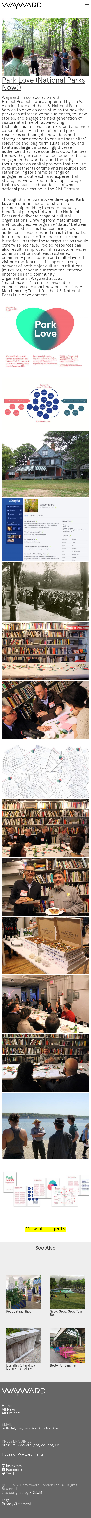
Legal (6, 1500)
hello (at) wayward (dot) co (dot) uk (30, 1428)
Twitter (10, 1474)
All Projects (11, 1413)
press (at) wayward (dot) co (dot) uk (30, 1445)
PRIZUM (35, 1493)
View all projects (45, 1229)
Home (7, 1406)
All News (9, 1410)
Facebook (12, 1470)
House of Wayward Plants (22, 1455)
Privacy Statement (16, 1504)
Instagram (12, 1466)
